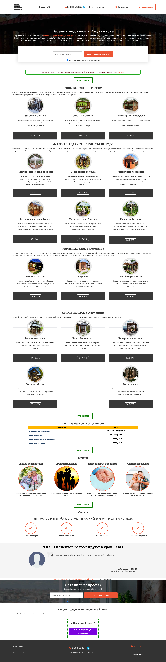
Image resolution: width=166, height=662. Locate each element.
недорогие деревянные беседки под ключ (58, 36)
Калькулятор (121, 7)
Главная (57, 579)
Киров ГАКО (17, 646)
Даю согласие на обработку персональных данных (83, 60)
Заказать (35, 135)
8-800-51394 (74, 7)
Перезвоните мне (97, 7)
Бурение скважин (17, 652)
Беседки (65, 579)
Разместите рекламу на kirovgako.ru (83, 631)
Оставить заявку (146, 7)
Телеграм (120, 72)
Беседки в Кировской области (82, 579)
